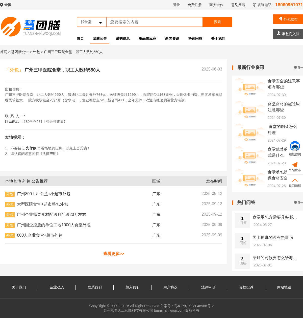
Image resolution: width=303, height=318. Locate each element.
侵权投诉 (246, 287)
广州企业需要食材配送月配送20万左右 (51, 214)
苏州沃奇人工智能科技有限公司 (128, 310)
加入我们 (132, 287)
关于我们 (218, 38)
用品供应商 (147, 38)
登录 (176, 5)
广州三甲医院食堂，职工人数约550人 (73, 52)
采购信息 (123, 38)
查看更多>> (113, 254)
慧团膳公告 (20, 52)
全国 (7, 5)
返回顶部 (295, 182)
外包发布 (288, 18)
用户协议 (170, 287)
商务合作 (216, 5)
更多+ (298, 67)
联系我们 (95, 287)
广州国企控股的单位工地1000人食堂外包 (54, 225)
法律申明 (208, 287)
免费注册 (195, 5)
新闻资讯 (172, 38)
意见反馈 (238, 5)
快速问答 (195, 38)
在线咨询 (295, 148)
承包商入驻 (288, 33)
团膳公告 (100, 38)
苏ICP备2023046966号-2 (194, 306)
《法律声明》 (49, 154)
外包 (37, 52)
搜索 (217, 22)
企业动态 (57, 287)
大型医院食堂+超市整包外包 (42, 204)
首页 (80, 38)
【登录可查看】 (54, 122)
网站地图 (284, 287)
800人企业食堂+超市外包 (39, 235)
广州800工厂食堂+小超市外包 (43, 194)
